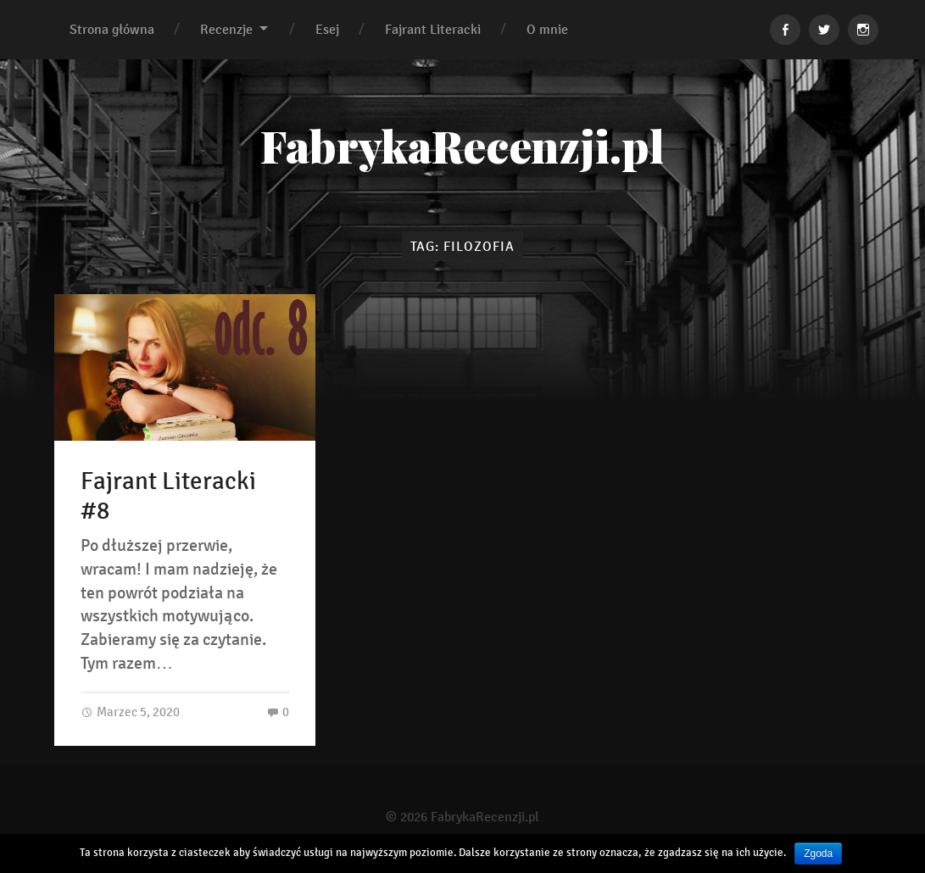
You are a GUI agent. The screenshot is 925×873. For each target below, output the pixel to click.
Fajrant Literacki (433, 29)
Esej (327, 29)
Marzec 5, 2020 (130, 713)
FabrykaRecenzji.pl (462, 146)
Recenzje (226, 29)
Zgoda (818, 853)
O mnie (547, 29)
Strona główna (112, 29)
